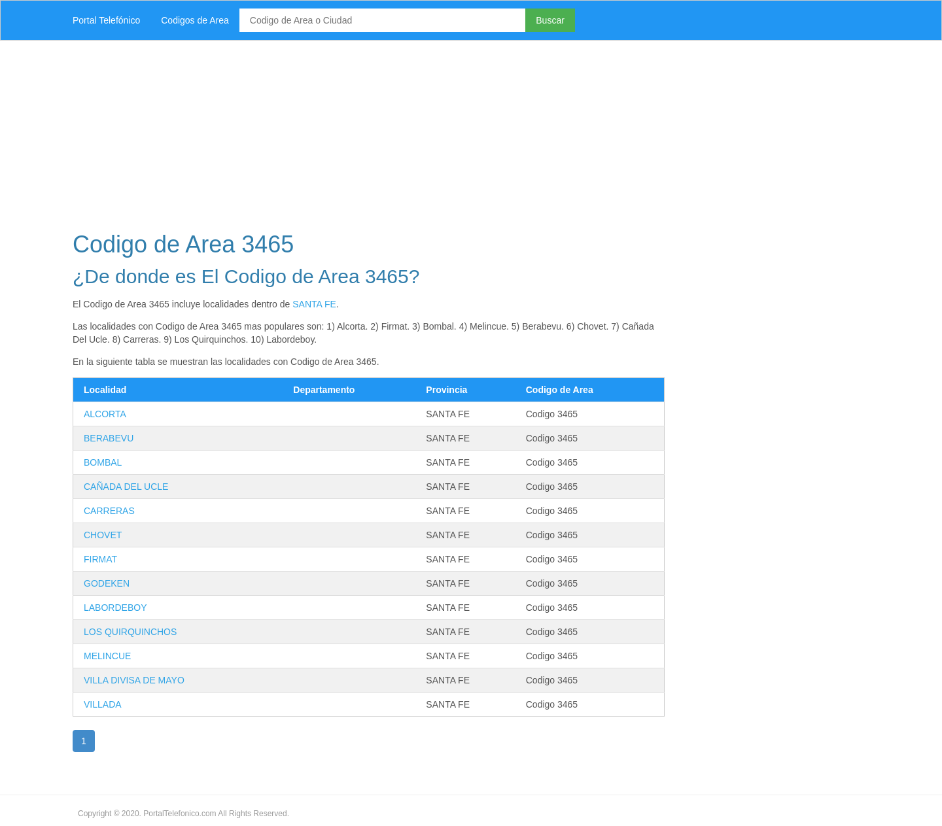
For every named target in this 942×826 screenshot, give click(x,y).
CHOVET (103, 535)
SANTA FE (314, 304)
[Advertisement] (454, 132)
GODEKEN (107, 583)
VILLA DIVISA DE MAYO (134, 680)
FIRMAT (100, 559)
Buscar (550, 20)
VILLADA (103, 704)
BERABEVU (108, 438)
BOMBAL (103, 462)
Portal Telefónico (106, 20)
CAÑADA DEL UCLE (126, 486)
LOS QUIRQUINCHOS (130, 632)
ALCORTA (105, 414)
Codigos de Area (195, 20)
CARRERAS (109, 511)
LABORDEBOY (115, 607)
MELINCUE (107, 656)
